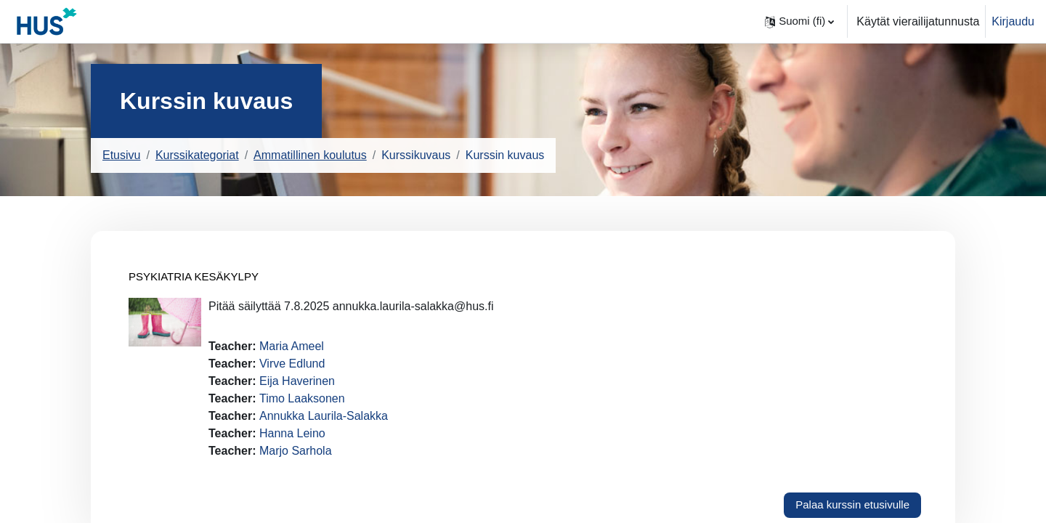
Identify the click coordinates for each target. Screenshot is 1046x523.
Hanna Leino (292, 433)
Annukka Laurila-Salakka (323, 416)
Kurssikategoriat (197, 155)
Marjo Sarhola (295, 451)
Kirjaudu (1013, 21)
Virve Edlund (292, 363)
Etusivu (121, 155)
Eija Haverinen (297, 381)
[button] (799, 21)
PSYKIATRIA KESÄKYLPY (194, 276)
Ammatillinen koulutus (310, 155)
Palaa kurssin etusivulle (852, 504)
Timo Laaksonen (302, 398)
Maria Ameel (291, 346)
